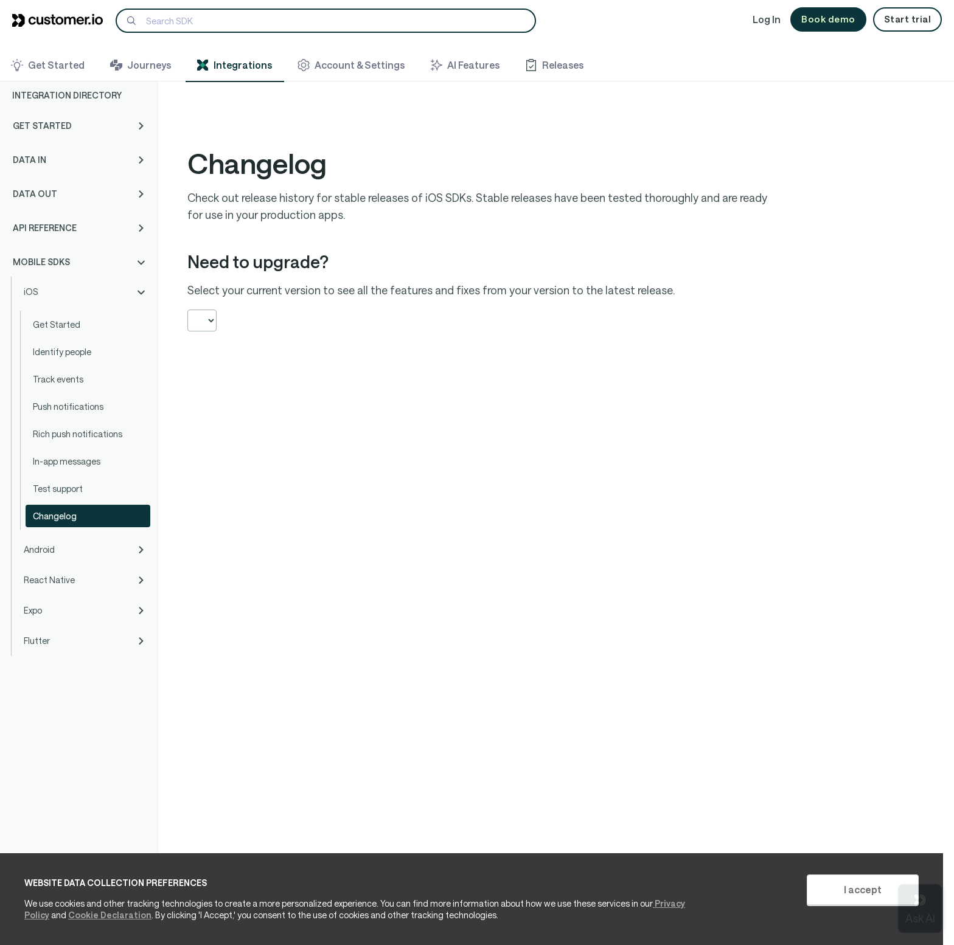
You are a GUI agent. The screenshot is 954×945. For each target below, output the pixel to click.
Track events (58, 379)
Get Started (56, 324)
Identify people (62, 352)
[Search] (326, 21)
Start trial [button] (907, 18)
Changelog (55, 516)
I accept (863, 889)
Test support (58, 488)
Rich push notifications (77, 434)
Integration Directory (67, 95)
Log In (767, 19)
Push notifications (68, 406)
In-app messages (66, 461)
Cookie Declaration (109, 915)
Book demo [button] (828, 18)
